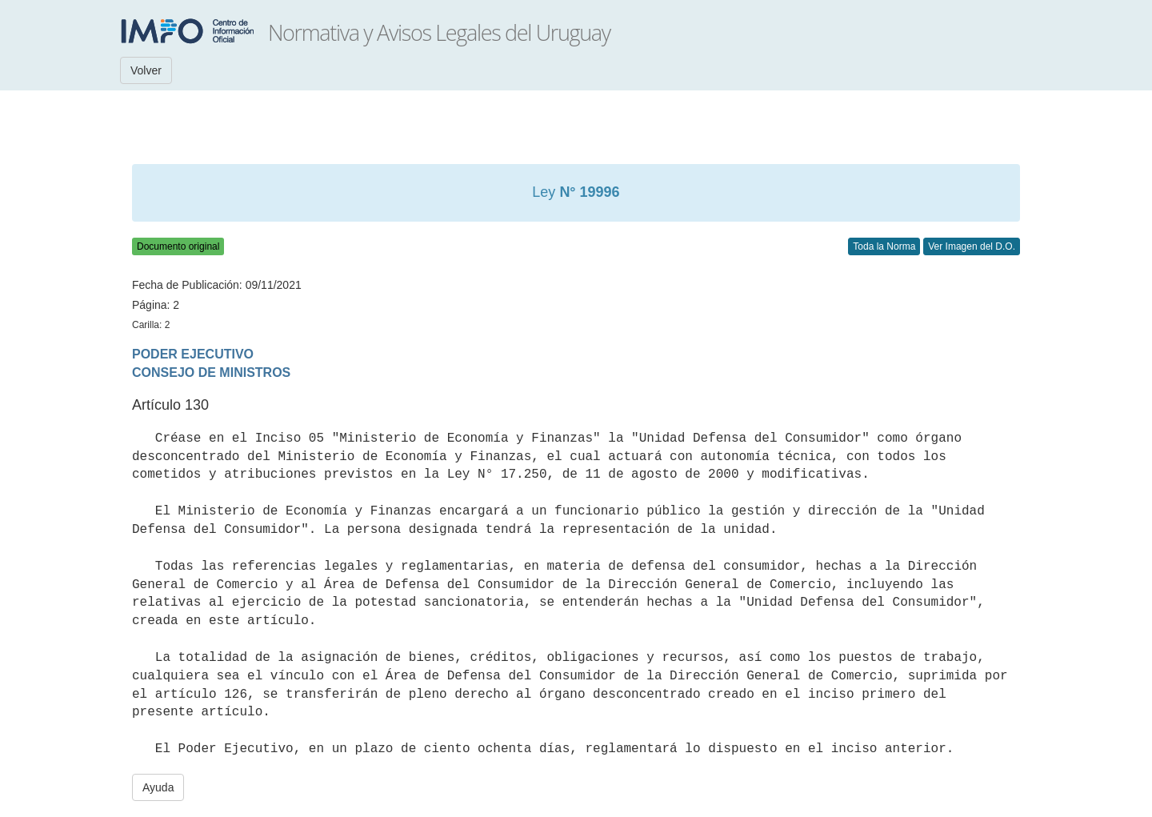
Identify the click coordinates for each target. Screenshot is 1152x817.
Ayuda (158, 787)
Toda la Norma (884, 246)
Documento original (178, 246)
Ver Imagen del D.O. (971, 246)
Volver (146, 70)
